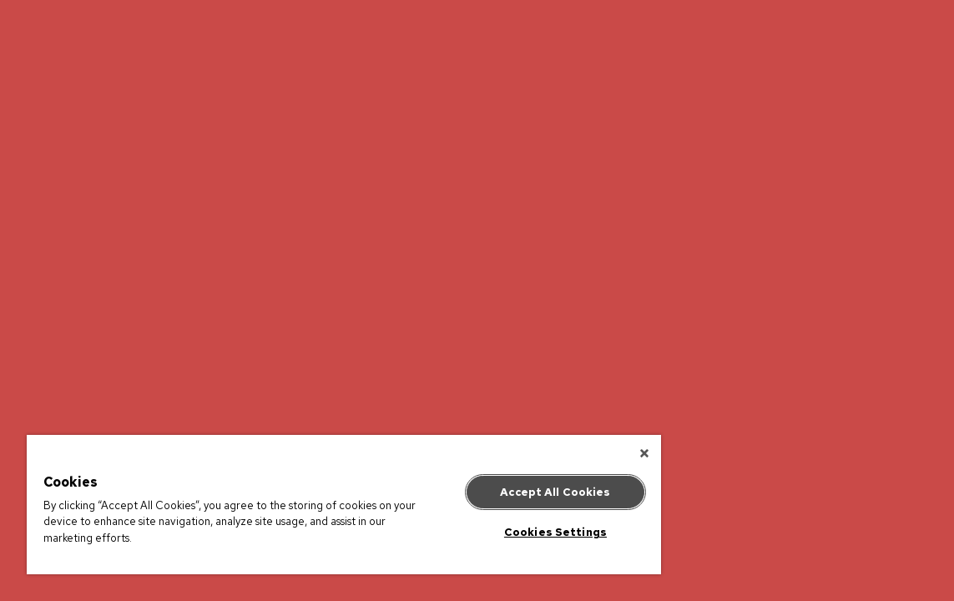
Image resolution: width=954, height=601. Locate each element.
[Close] (563, 453)
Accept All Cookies (487, 492)
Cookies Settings (487, 532)
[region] (303, 504)
